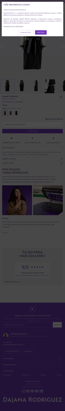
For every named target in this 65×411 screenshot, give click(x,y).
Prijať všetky (41, 32)
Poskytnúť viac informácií (13, 26)
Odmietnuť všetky (25, 32)
